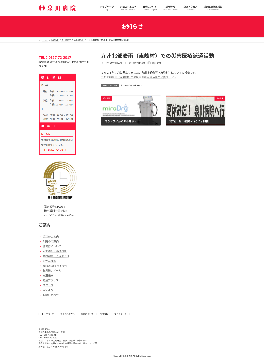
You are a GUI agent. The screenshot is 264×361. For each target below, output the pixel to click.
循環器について (52, 246)
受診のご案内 (51, 236)
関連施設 (48, 275)
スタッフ (48, 285)
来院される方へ (67, 314)
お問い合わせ (51, 294)
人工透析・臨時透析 (55, 251)
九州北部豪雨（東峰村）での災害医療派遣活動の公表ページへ (138, 77)
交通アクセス (51, 280)
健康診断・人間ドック (56, 255)
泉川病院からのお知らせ (132, 85)
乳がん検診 (49, 260)
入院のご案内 (51, 241)
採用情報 (104, 314)
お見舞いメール (52, 270)
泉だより (48, 289)
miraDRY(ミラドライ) (55, 265)
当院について (87, 314)
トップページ (48, 314)
